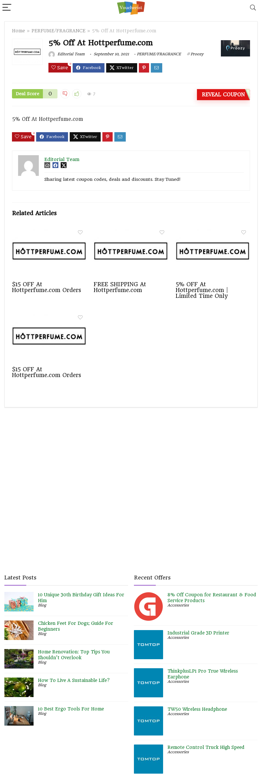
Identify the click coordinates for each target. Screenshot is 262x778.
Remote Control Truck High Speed (205, 747)
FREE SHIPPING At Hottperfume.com (120, 287)
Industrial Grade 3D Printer (198, 633)
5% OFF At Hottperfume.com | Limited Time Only (202, 290)
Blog (42, 605)
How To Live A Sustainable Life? (74, 680)
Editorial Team (66, 54)
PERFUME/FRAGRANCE (58, 30)
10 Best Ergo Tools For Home (71, 709)
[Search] (253, 7)
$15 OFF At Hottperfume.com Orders (46, 287)
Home (18, 30)
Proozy (197, 54)
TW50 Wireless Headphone (197, 709)
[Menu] (7, 7)
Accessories (178, 605)
